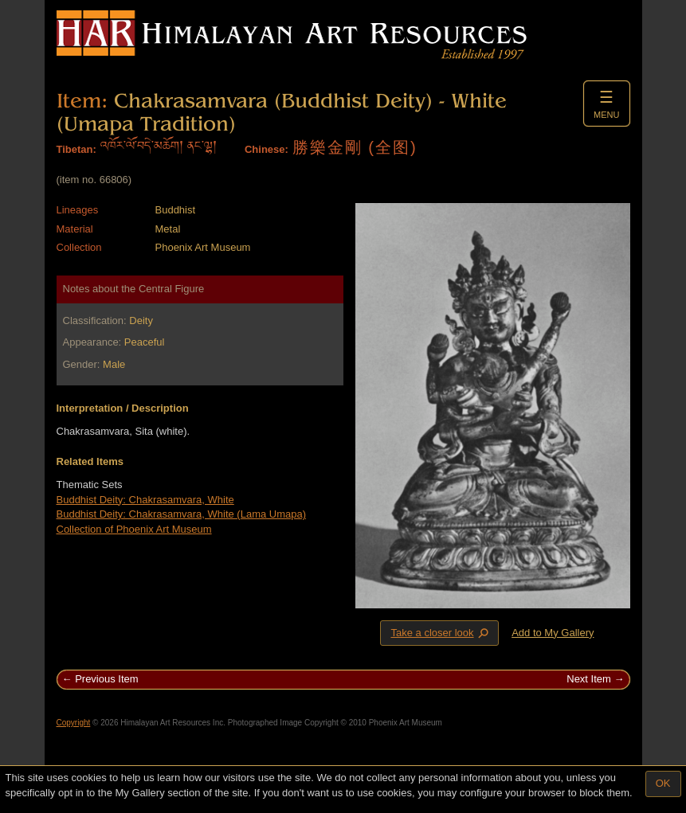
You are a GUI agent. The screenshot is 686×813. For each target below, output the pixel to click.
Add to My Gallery (553, 633)
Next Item (588, 679)
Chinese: (266, 149)
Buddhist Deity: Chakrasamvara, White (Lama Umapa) (182, 514)
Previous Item (106, 679)
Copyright (74, 722)
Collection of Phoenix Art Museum (134, 529)
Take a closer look (440, 632)
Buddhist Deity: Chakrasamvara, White (145, 500)
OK (663, 783)
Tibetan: (76, 149)
